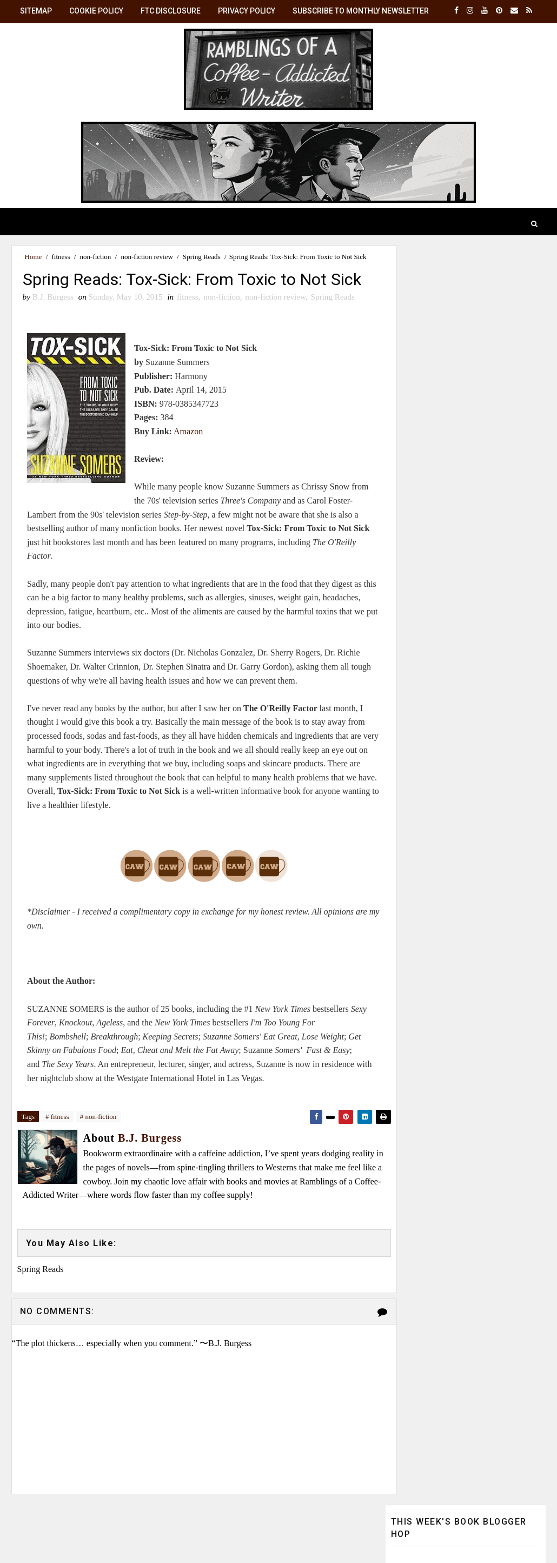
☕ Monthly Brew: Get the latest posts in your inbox (462, 697)
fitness (61, 257)
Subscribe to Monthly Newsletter (361, 10)
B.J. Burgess (473, 818)
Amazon (183, 467)
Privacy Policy (246, 10)
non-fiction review (147, 257)
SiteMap (36, 10)
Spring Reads (202, 257)
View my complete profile (434, 941)
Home (33, 257)
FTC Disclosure (171, 10)
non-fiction (95, 257)
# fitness (57, 1153)
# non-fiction (98, 1153)
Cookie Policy (96, 10)
